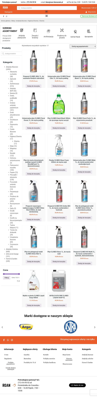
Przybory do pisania (61, 37)
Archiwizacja (48, 37)
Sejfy (12, 208)
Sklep (13, 21)
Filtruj (7, 278)
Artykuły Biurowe (21, 21)
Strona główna (5, 21)
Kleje (11, 146)
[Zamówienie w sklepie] (83, 46)
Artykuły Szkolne (12, 249)
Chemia (16, 141)
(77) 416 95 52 (24, 383)
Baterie (12, 93)
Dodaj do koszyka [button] (33, 86)
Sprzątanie (89, 37)
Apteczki (13, 79)
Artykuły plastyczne (22, 37)
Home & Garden (11, 259)
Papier (12, 172)
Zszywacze (14, 244)
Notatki (12, 153)
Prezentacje (14, 192)
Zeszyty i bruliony (35, 37)
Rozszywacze (15, 204)
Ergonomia (14, 124)
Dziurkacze (14, 120)
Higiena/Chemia (33, 21)
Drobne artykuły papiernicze (14, 105)
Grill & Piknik (75, 37)
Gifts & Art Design (12, 254)
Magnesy (13, 148)
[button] (46, 11)
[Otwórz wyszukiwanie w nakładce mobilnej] (47, 8)
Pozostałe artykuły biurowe (13, 184)
